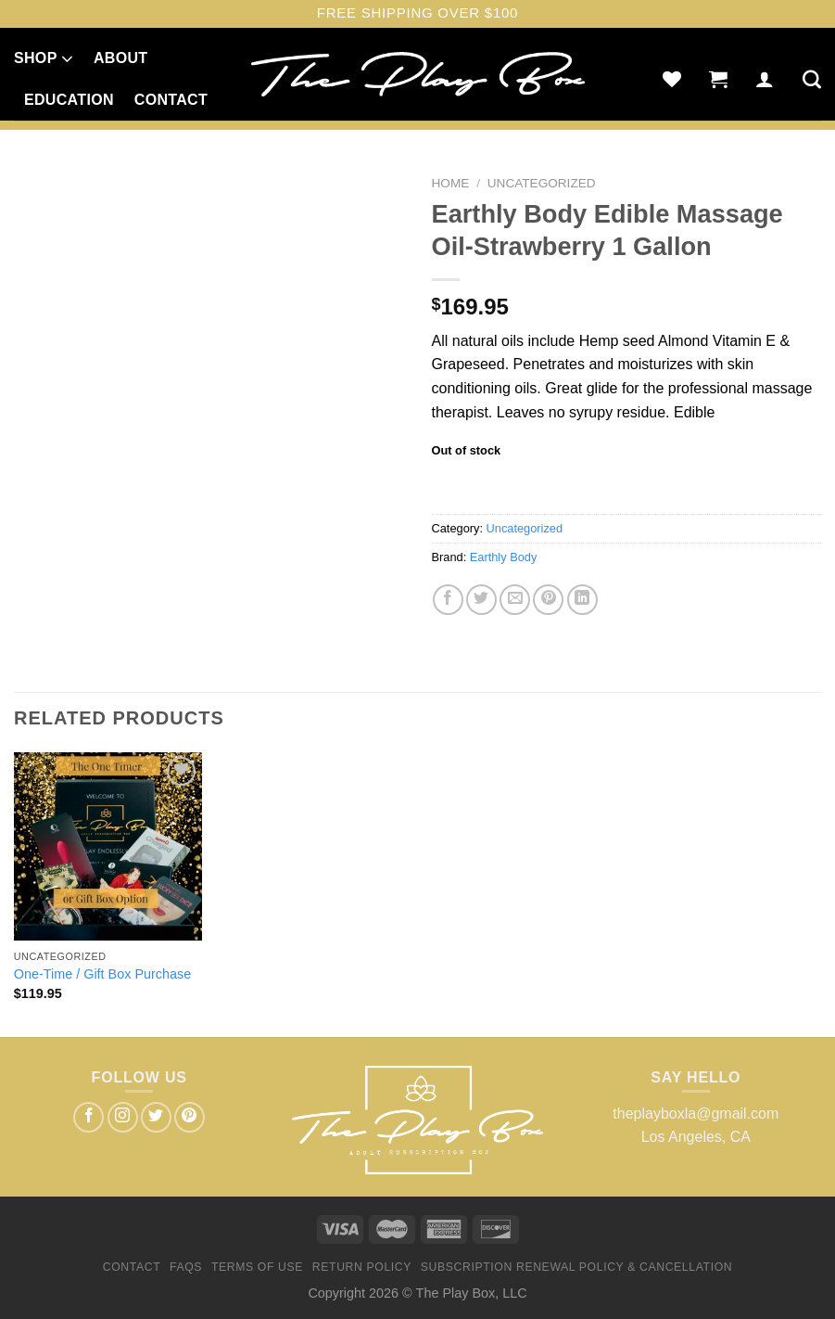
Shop (43, 58)
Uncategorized (541, 183)
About (120, 58)
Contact (171, 100)
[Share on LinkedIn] (582, 599)
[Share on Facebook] (448, 599)
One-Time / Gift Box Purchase (102, 974)
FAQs (186, 1267)
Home (451, 183)
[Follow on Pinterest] (189, 1117)
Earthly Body (504, 557)
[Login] (764, 78)
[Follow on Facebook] (88, 1117)
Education (69, 100)
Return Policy (361, 1267)
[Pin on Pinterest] (548, 599)
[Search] (812, 78)
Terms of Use (257, 1267)
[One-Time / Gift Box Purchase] (108, 846)
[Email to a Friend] (515, 599)
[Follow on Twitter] (156, 1117)
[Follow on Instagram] (123, 1117)
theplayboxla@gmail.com (695, 1113)
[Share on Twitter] (481, 599)
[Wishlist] (672, 78)
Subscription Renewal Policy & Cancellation (576, 1267)
